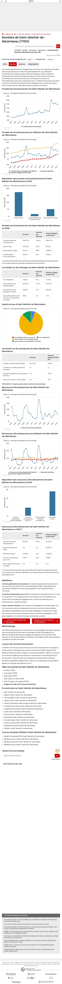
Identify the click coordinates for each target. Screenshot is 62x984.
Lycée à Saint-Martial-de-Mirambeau (17, 711)
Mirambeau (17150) (10, 676)
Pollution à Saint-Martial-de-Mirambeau (18, 728)
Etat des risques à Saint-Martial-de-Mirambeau (21, 720)
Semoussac (33, 50)
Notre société (23, 962)
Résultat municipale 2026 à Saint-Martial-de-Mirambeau (24, 736)
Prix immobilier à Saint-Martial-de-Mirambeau (20, 697)
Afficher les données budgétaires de (14, 59)
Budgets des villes (10, 34)
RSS (32, 964)
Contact (36, 962)
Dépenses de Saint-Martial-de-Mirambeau (46, 621)
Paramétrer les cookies (8, 964)
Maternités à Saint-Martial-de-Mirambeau (19, 717)
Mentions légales (46, 964)
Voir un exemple (56, 759)
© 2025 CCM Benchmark (31, 965)
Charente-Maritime (24, 34)
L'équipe (17, 962)
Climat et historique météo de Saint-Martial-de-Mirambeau (25, 703)
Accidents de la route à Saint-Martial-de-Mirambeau (23, 706)
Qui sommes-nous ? (8, 962)
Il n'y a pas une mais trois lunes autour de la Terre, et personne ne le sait (26, 924)
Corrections (38, 964)
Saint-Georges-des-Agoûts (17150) (16, 681)
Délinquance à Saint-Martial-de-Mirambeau (19, 725)
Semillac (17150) (9, 670)
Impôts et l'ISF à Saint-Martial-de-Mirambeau (20, 700)
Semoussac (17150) (10, 673)
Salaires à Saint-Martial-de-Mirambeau (18, 695)
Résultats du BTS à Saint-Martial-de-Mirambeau (21, 744)
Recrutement (43, 962)
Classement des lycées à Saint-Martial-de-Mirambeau (23, 709)
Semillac (24, 50)
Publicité (30, 962)
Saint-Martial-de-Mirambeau (41, 34)
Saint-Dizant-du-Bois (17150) (14, 678)
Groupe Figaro (56, 964)
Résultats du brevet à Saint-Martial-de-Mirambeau (22, 742)
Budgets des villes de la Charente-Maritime (20, 684)
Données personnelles (53, 962)
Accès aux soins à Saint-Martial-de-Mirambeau (21, 723)
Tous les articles (26, 964)
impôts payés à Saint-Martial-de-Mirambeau (29, 384)
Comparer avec (40, 59)
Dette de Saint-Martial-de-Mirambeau (15, 621)
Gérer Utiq (17, 964)
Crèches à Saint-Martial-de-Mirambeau (18, 714)
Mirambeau (42, 50)
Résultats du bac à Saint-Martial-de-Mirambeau (21, 739)
